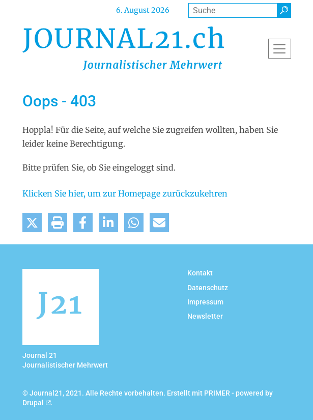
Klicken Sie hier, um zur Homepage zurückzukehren (124, 193)
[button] (32, 222)
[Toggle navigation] (279, 48)
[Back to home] (123, 48)
